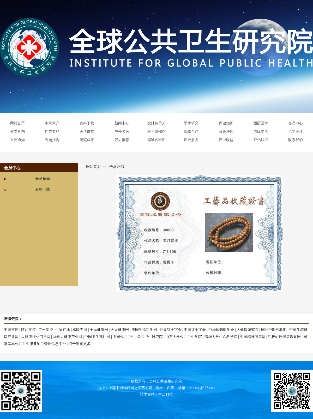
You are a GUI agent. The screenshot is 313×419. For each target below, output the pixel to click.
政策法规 (226, 131)
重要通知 (17, 140)
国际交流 (261, 131)
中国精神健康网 (253, 337)
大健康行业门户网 (35, 337)
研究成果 (87, 140)
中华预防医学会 (221, 330)
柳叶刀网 (80, 330)
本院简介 (52, 123)
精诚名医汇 (156, 140)
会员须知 (42, 179)
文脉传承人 (156, 123)
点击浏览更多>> (82, 344)
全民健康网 (99, 330)
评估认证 (261, 140)
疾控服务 (191, 140)
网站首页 (17, 123)
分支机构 (17, 131)
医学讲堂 (87, 131)
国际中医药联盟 (274, 330)
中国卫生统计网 (97, 337)
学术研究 (191, 123)
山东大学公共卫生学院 (183, 337)
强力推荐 (122, 140)
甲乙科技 (165, 394)
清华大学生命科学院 (220, 337)
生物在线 (62, 330)
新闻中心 (122, 123)
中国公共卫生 (124, 337)
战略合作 (191, 131)
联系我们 (295, 140)
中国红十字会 (195, 330)
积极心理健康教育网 (284, 337)
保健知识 (226, 123)
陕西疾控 (28, 330)
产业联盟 (226, 140)
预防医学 (261, 123)
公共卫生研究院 (150, 337)
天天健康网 (120, 330)
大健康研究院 (247, 330)
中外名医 (122, 131)
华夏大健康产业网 (67, 337)
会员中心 (295, 123)
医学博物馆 (156, 131)
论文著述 (295, 131)
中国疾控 (11, 330)
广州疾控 (45, 330)
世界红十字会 (171, 330)
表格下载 (42, 189)
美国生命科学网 (144, 330)
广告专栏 (52, 131)
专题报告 (52, 140)
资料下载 (87, 123)
